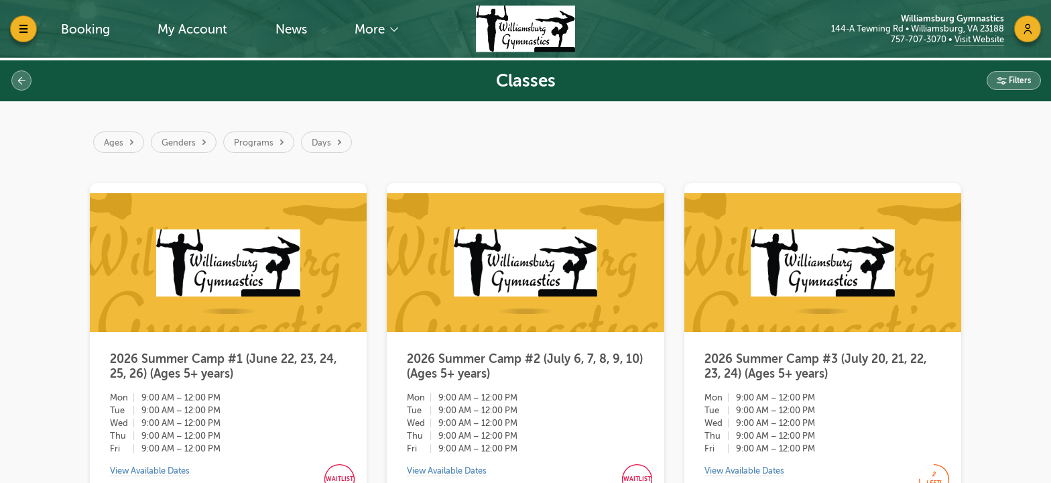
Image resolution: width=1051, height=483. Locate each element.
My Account (192, 29)
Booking (85, 29)
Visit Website (979, 39)
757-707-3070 (919, 39)
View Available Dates (150, 473)
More (371, 29)
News (291, 29)
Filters (1019, 80)
